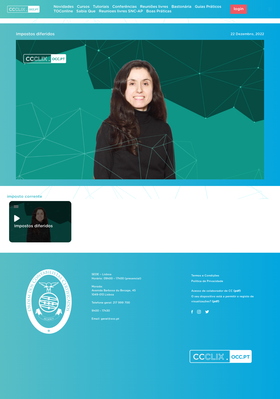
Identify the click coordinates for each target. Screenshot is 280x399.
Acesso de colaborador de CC (216, 291)
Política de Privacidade (207, 281)
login (239, 9)
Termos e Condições (205, 275)
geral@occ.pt (110, 319)
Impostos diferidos (35, 34)
